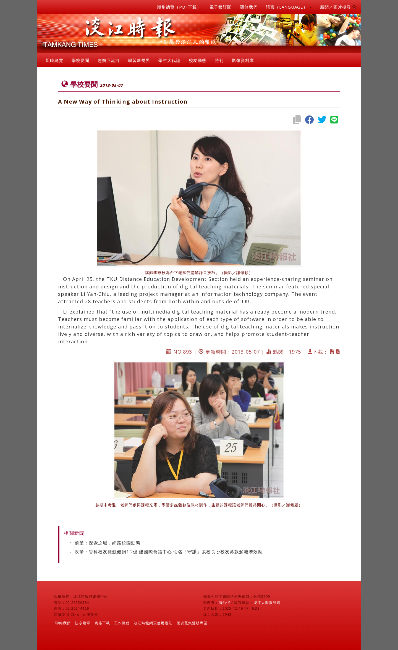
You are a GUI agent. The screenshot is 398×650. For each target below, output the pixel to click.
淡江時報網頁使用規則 (153, 622)
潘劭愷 (224, 602)
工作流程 (122, 622)
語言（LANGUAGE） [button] (289, 7)
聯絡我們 (63, 622)
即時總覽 (54, 60)
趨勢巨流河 (109, 60)
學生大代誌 (169, 60)
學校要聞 (80, 60)
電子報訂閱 (221, 7)
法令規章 (82, 622)
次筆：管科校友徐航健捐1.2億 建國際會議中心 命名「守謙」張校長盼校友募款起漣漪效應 (169, 552)
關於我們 (249, 7)
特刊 (219, 60)
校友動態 (197, 60)
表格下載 (102, 622)
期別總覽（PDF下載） (179, 7)
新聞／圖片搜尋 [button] (338, 7)
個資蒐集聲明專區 (192, 622)
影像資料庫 (243, 60)
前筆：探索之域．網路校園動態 (107, 543)
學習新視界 (139, 60)
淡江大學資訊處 (267, 602)
